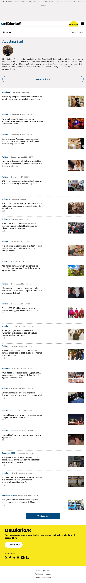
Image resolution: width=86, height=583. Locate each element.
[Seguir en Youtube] (23, 557)
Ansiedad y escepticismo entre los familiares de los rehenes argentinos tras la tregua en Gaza (22, 98)
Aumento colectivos (72, 1)
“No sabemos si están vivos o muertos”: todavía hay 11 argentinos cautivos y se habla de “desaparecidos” (22, 248)
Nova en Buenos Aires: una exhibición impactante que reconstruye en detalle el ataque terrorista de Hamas (22, 121)
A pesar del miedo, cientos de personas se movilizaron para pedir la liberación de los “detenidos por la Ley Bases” (19, 226)
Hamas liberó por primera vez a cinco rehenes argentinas (21, 436)
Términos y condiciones (43, 578)
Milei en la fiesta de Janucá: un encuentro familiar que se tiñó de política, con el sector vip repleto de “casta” (22, 352)
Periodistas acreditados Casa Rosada (35, 1)
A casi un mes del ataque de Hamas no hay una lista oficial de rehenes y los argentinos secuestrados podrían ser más (22, 479)
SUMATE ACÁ (14, 545)
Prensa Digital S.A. (43, 570)
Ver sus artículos (43, 79)
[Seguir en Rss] (27, 557)
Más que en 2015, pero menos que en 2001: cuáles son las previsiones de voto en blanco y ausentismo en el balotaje (21, 459)
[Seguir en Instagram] (18, 557)
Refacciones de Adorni (20, 1)
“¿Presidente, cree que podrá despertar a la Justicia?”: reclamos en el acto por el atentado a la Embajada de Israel (22, 290)
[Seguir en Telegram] (14, 557)
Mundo (5, 92)
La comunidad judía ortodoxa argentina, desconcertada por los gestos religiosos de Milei (22, 394)
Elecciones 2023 (8, 453)
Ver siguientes (43, 516)
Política (5, 134)
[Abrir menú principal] (82, 23)
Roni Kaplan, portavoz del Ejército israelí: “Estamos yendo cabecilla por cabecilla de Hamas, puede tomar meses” (19, 333)
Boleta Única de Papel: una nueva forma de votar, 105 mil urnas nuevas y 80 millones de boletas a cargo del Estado (20, 141)
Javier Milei (56, 1)
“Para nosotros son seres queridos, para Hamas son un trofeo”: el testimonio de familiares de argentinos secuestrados (21, 375)
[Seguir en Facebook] (10, 557)
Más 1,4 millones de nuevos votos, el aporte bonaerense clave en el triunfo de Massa (20, 501)
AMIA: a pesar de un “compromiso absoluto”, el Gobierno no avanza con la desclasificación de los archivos (22, 206)
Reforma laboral (49, 1)
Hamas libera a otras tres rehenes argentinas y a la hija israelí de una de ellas (22, 416)
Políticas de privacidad (43, 574)
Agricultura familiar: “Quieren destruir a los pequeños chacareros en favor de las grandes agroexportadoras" (21, 268)
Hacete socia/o (73, 24)
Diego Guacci (63, 1)
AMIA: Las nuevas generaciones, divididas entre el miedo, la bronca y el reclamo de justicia (22, 182)
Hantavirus (80, 1)
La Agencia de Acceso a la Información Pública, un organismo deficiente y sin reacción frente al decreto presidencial (22, 163)
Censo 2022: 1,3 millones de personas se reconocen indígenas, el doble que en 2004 (20, 309)
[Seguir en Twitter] (6, 557)
